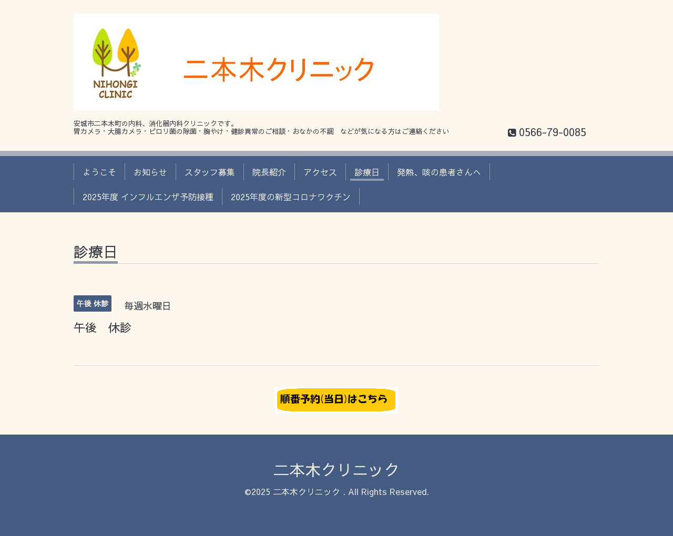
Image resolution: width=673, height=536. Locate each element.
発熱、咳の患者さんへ (439, 172)
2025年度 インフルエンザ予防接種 (148, 196)
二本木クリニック (336, 469)
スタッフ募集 (210, 172)
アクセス (320, 172)
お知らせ (150, 172)
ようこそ (99, 172)
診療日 (367, 172)
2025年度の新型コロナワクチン (291, 196)
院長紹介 (269, 172)
